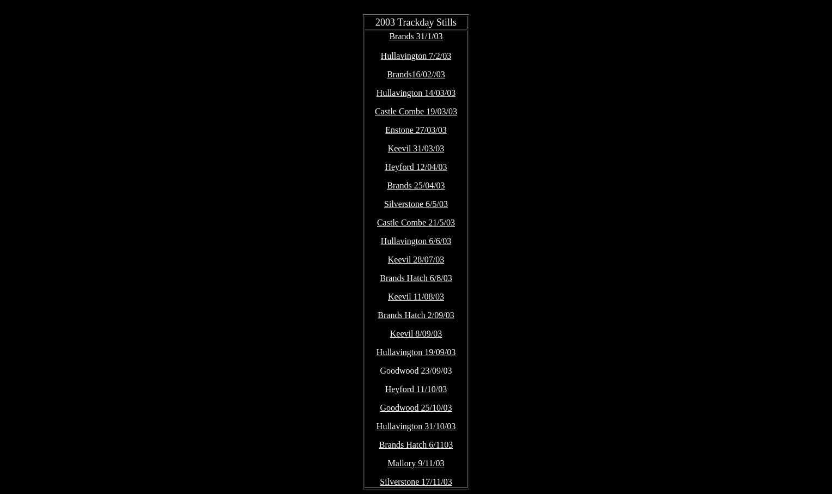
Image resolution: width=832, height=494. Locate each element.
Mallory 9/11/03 (416, 463)
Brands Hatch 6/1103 (416, 444)
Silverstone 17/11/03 (416, 481)
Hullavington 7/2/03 (416, 55)
